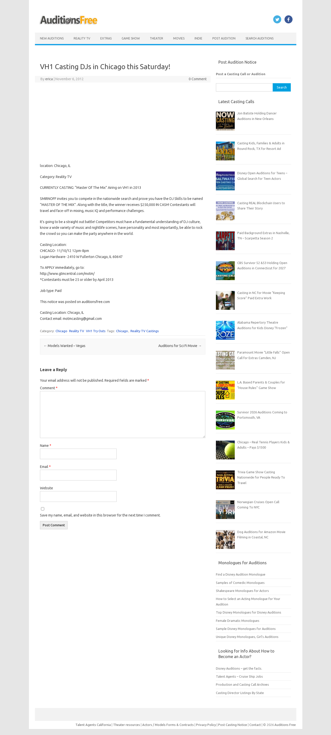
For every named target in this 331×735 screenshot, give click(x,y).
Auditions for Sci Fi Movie (180, 346)
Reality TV (82, 38)
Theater (156, 38)
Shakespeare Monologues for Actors (242, 590)
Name (45, 446)
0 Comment (198, 79)
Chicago (61, 331)
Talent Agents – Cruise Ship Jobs (239, 676)
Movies (178, 38)
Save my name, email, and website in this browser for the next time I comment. (100, 515)
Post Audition (223, 38)
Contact (255, 724)
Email (45, 467)
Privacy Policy (206, 724)
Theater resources (126, 724)
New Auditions (52, 38)
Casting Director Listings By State (240, 693)
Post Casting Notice (232, 724)
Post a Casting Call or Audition (240, 74)
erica (49, 79)
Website (46, 488)
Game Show (131, 38)
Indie (198, 38)
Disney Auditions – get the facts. (239, 668)
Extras (106, 38)
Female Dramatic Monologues (237, 620)
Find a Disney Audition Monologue (240, 574)
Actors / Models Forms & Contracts (168, 724)
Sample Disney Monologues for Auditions (246, 628)
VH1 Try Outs (96, 331)
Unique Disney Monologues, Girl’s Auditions (247, 636)
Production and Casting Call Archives (242, 684)
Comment (49, 388)
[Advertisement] (122, 123)
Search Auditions (259, 38)
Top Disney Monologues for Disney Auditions (248, 612)
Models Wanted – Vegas (64, 346)
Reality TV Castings (144, 331)
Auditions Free (285, 724)
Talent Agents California (93, 724)
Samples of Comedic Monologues (240, 582)
